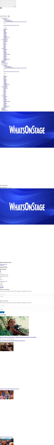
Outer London (21, 21)
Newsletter (3, 61)
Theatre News (6, 41)
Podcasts (5, 46)
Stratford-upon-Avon (7, 84)
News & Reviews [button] (5, 39)
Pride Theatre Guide (5, 63)
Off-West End (6, 21)
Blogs (4, 45)
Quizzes (5, 93)
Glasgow (5, 33)
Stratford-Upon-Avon (7, 106)
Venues (26, 21)
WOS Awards (4, 62)
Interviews (5, 44)
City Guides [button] (4, 48)
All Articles (5, 40)
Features (5, 43)
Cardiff (5, 31)
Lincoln (6, 187)
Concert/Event (2, 265)
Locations (5, 19)
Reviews (5, 89)
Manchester (5, 36)
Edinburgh (5, 52)
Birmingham (5, 49)
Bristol (5, 30)
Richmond (9, 21)
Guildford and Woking (7, 54)
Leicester (5, 34)
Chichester (5, 32)
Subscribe (2, 299)
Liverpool (5, 35)
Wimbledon (12, 21)
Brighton (5, 29)
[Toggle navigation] (1, 8)
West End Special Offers (8, 20)
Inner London (16, 21)
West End (5, 25)
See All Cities (6, 38)
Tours (24, 21)
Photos (5, 47)
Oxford (5, 57)
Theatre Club (4, 60)
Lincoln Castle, (2, 187)
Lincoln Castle (2, 281)
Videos (5, 42)
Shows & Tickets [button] (5, 18)
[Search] (4, 15)
